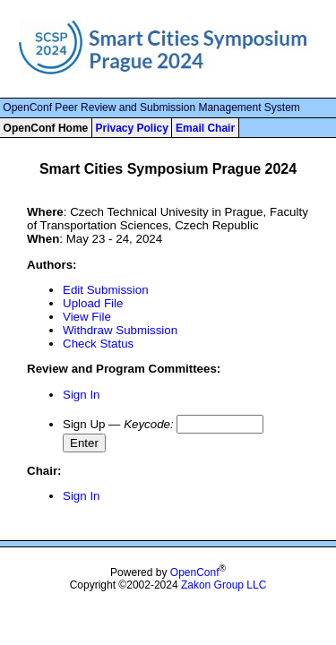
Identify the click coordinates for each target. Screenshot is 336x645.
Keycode (147, 424)
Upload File (93, 303)
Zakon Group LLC (223, 585)
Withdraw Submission (120, 330)
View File (87, 316)
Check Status (98, 343)
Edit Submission (106, 290)
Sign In (81, 394)
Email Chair (205, 128)
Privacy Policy (131, 128)
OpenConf (195, 572)
